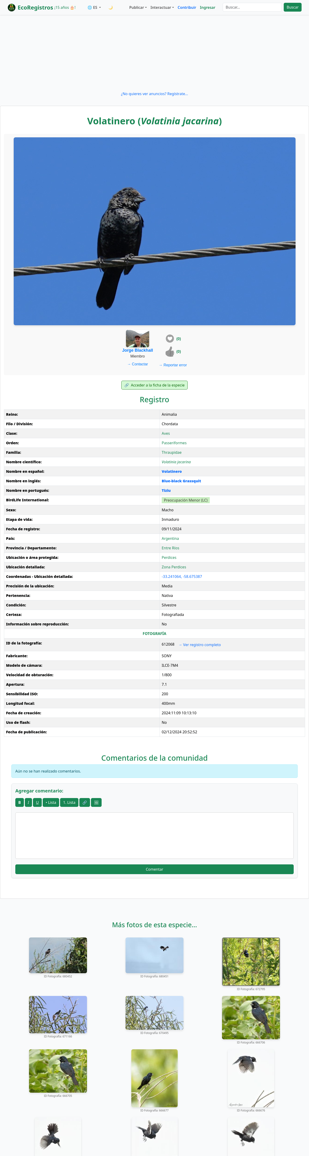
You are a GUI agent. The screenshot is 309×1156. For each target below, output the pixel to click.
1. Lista (69, 802)
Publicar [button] (136, 7)
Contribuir (187, 7)
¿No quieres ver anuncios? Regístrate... (154, 93)
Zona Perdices (174, 567)
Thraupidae (172, 452)
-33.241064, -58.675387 (182, 576)
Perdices (169, 557)
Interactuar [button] (161, 7)
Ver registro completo (199, 644)
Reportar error (173, 365)
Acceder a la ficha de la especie (154, 385)
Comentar (154, 869)
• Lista (51, 802)
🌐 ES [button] (92, 7)
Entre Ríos (170, 548)
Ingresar (207, 7)
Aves (166, 433)
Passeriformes (174, 442)
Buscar (293, 7)
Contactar (137, 364)
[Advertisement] (154, 52)
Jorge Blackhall (137, 350)
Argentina (170, 538)
